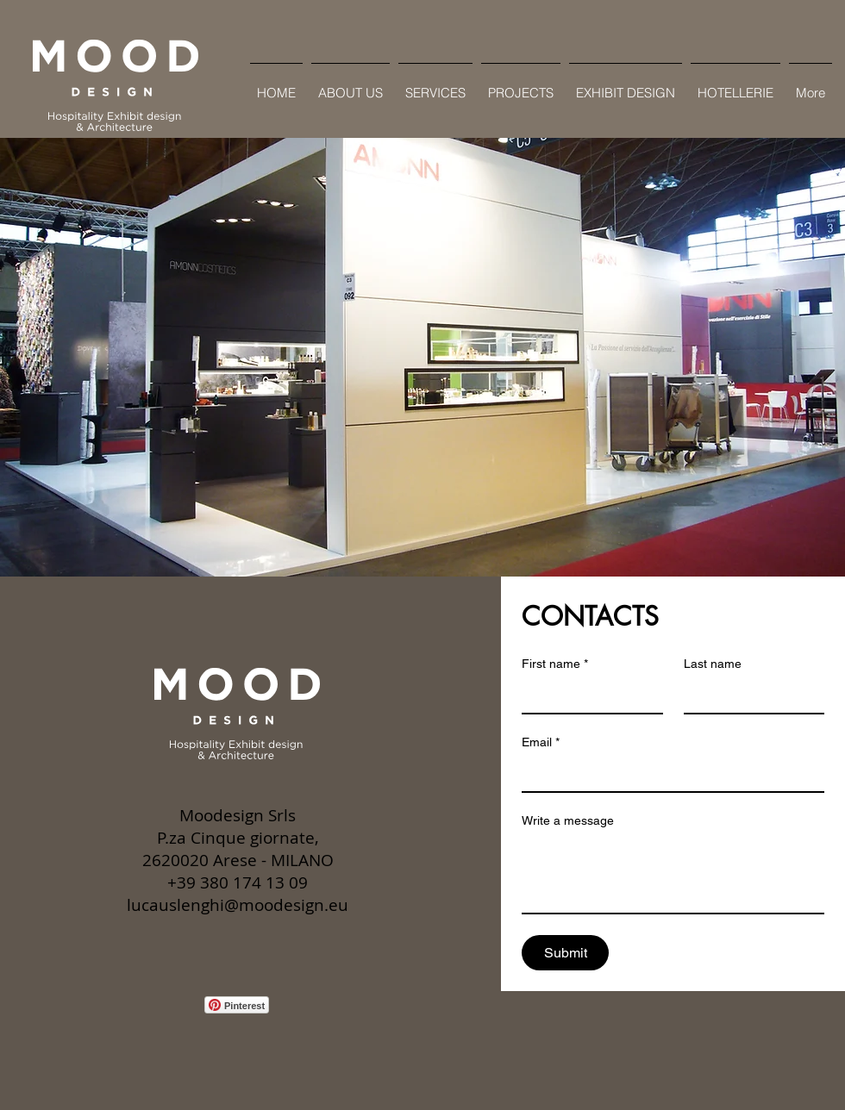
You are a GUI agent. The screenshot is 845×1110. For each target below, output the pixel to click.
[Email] (668, 774)
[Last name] (749, 695)
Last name (713, 663)
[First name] (587, 695)
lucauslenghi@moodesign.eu (237, 905)
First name (555, 664)
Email (541, 742)
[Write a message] (673, 874)
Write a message (568, 820)
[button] (422, 357)
